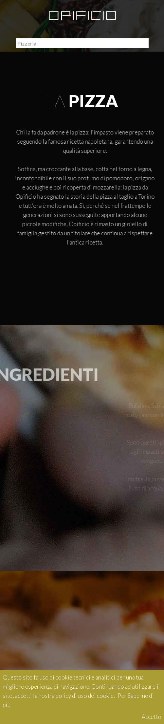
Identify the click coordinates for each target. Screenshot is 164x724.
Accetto (151, 716)
